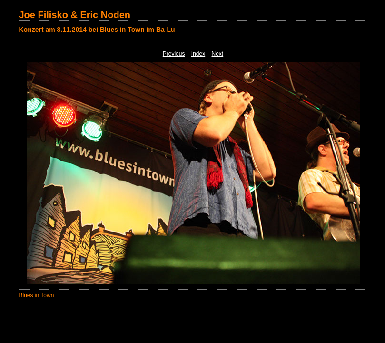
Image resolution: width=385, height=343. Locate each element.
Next (218, 53)
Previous (174, 53)
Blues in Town (36, 295)
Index (198, 53)
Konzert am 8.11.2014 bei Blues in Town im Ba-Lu (97, 29)
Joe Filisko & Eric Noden (75, 15)
